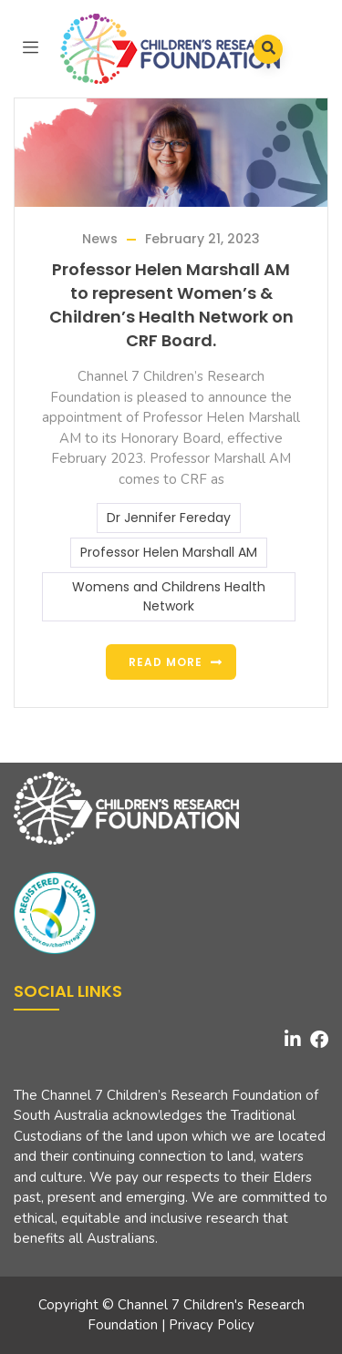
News (100, 239)
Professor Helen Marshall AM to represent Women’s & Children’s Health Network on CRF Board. (171, 305)
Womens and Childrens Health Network (168, 596)
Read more (165, 662)
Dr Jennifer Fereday (169, 517)
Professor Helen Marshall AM (168, 552)
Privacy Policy (211, 1325)
